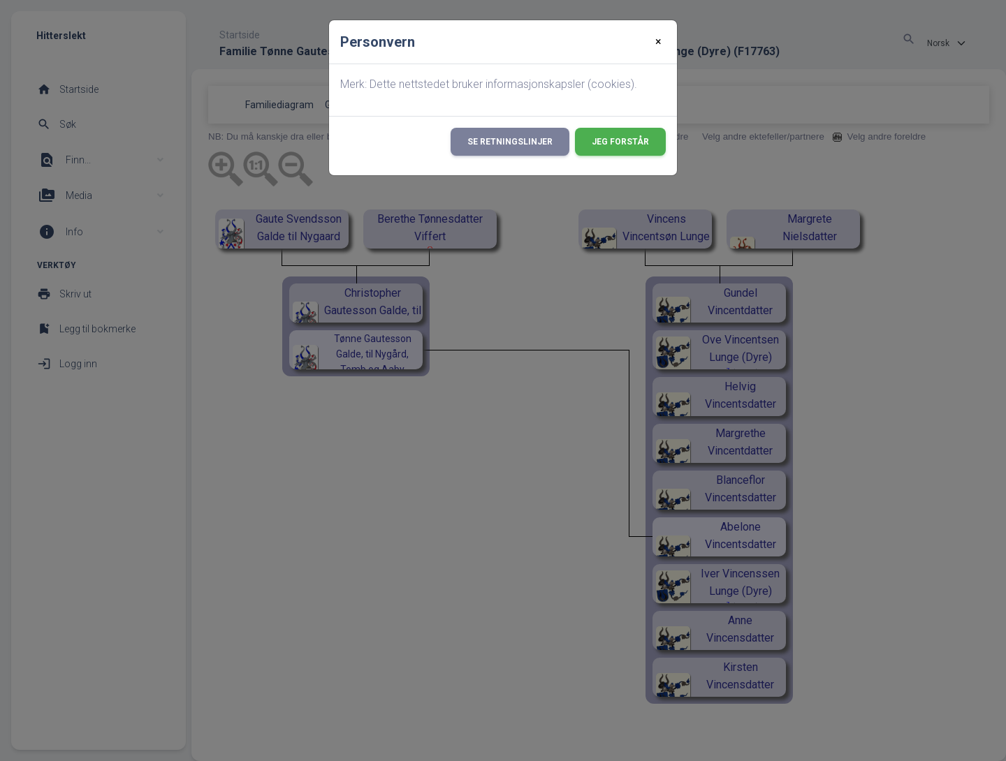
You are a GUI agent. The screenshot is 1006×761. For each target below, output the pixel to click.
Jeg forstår (620, 142)
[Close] (658, 42)
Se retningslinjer (510, 142)
